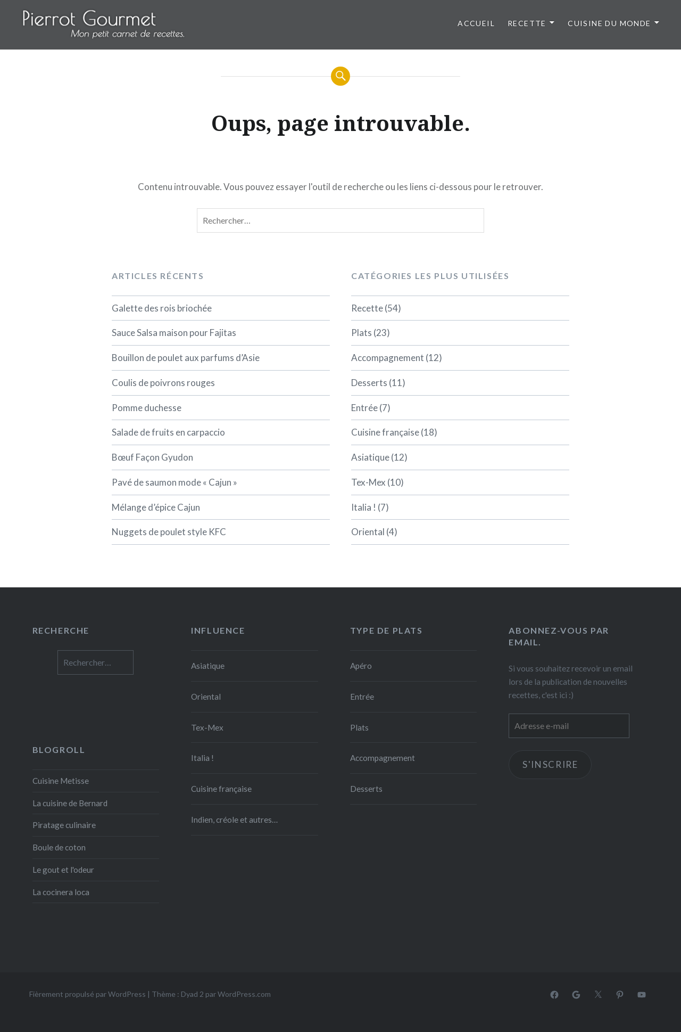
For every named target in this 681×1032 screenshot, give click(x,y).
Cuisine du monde (609, 23)
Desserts (369, 382)
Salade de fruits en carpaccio (168, 432)
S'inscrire (550, 765)
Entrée (364, 407)
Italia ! (363, 507)
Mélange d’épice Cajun (156, 507)
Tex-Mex (368, 482)
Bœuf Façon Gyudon (152, 457)
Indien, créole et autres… (234, 819)
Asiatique (370, 457)
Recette (527, 23)
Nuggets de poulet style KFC (169, 531)
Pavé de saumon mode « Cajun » (174, 482)
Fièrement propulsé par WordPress (87, 993)
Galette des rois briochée (162, 308)
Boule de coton (59, 847)
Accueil (476, 23)
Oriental (368, 531)
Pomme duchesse (146, 407)
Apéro (361, 665)
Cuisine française (385, 432)
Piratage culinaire (64, 825)
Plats (361, 332)
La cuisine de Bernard (69, 803)
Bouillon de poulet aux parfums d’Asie (186, 357)
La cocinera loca (60, 892)
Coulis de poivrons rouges (163, 382)
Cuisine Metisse (60, 780)
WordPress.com (244, 993)
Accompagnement (387, 357)
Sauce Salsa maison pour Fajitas (174, 332)
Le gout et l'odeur (63, 869)
